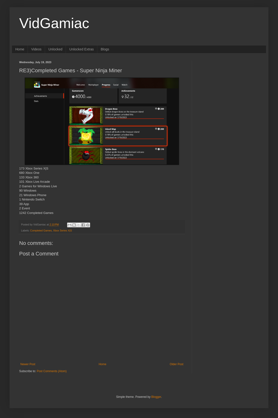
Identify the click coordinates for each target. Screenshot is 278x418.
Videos (36, 49)
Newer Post (27, 364)
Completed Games (41, 230)
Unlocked (55, 49)
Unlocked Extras (81, 49)
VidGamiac (54, 23)
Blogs (105, 49)
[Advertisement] (229, 91)
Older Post (176, 364)
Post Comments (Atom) (52, 371)
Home (19, 49)
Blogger (156, 397)
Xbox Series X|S (62, 230)
